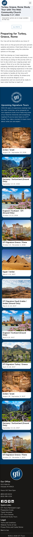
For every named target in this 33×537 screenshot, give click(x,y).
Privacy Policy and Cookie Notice (12, 527)
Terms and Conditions (8, 523)
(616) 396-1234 (6, 496)
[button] (16, 140)
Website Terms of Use (8, 525)
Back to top (5, 530)
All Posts (16, 27)
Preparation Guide (7, 510)
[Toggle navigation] (30, 3)
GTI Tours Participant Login (10, 508)
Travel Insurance (6, 512)
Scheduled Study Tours (9, 517)
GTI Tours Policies (7, 515)
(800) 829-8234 (6, 494)
